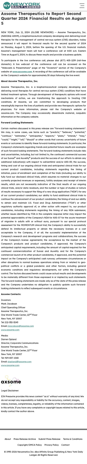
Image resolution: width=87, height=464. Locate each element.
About (8, 439)
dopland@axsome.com (19, 361)
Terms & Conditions (72, 439)
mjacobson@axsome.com (21, 326)
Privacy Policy (51, 445)
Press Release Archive (25, 439)
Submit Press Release (49, 439)
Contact (65, 445)
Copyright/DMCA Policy (29, 445)
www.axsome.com (10, 329)
